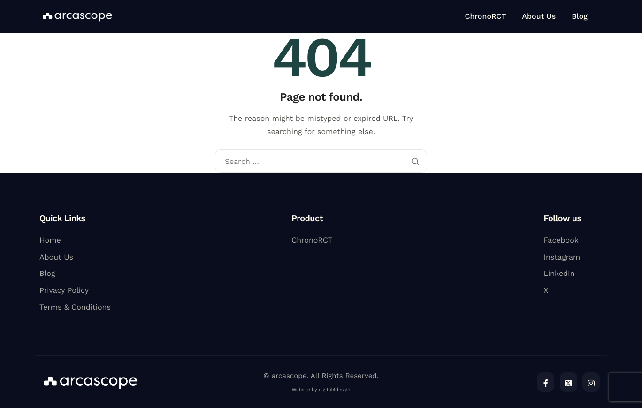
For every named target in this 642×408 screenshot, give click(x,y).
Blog (580, 16)
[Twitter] (568, 382)
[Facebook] (545, 382)
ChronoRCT (485, 16)
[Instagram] (591, 382)
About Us (539, 16)
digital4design (334, 390)
